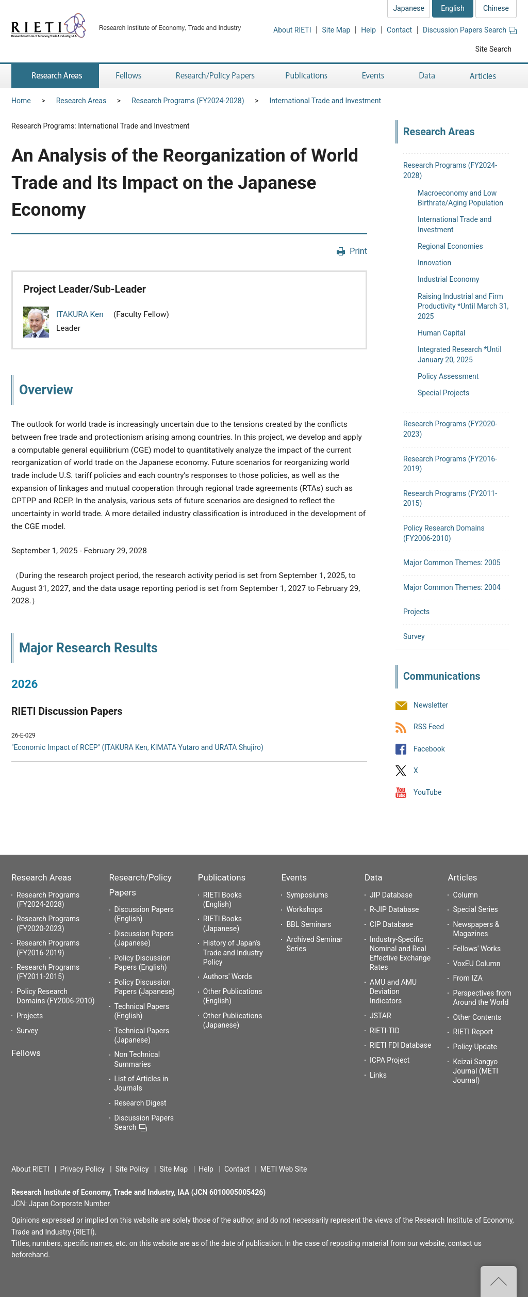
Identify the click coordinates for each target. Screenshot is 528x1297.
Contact (399, 30)
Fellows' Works (477, 948)
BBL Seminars (308, 924)
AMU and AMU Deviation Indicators (393, 991)
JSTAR (380, 1016)
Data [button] (427, 76)
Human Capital (441, 333)
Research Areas (81, 101)
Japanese (408, 8)
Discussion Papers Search (470, 30)
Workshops (304, 909)
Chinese (496, 8)
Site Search (493, 49)
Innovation (434, 263)
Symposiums (307, 895)
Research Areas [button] (55, 76)
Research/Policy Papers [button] (214, 76)
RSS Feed (429, 727)
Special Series (475, 909)
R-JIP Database (394, 909)
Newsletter (431, 705)
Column (465, 895)
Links (378, 1075)
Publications (221, 877)
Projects (416, 611)
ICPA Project (390, 1060)
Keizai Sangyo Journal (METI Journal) (475, 1071)
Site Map (336, 30)
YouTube (427, 792)
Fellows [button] (129, 76)
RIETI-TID (385, 1031)
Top (499, 1281)
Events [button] (373, 76)
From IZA (467, 978)
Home (21, 101)
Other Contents (477, 1017)
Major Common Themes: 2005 (452, 562)
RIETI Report (473, 1032)
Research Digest (140, 1103)
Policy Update (475, 1047)
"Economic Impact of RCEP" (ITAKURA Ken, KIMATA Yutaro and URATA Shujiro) (137, 747)
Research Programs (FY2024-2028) (187, 101)
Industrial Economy (448, 279)
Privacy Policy (82, 1169)
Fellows (26, 1053)
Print (358, 251)
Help (368, 30)
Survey (414, 636)
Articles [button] (484, 76)
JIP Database (391, 895)
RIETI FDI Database (401, 1045)
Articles (462, 877)
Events (294, 877)
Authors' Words (227, 976)
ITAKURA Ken (81, 314)
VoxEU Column (476, 963)
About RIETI (292, 30)
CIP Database (391, 924)
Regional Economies (450, 246)
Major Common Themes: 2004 (452, 587)
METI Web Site (283, 1169)
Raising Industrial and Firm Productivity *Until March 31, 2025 (463, 306)
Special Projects (443, 393)
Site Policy (132, 1169)
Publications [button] (307, 76)
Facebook (429, 749)
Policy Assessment (448, 376)
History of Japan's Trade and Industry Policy (233, 952)
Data (374, 877)
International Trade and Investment (325, 101)
